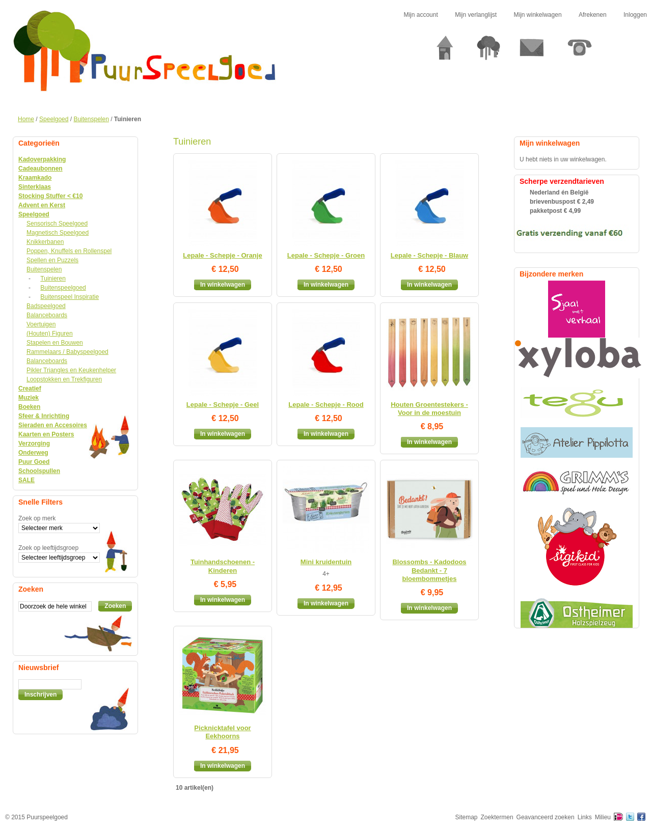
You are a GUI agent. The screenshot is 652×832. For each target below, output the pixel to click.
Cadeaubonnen (40, 168)
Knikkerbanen (45, 241)
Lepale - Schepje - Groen (326, 255)
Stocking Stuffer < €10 (50, 196)
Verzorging (34, 443)
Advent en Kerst (41, 205)
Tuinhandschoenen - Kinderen (223, 566)
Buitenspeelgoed (63, 287)
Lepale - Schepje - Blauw (429, 255)
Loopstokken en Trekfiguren (64, 379)
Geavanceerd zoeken (546, 817)
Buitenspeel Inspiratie (69, 296)
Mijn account (420, 14)
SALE (26, 480)
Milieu (603, 817)
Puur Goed (33, 461)
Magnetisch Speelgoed (57, 232)
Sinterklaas (34, 186)
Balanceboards (46, 315)
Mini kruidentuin (326, 562)
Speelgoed (53, 119)
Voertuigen (41, 324)
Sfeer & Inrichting (43, 416)
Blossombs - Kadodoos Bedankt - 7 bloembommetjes (429, 570)
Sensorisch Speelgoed (57, 223)
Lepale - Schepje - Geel (222, 404)
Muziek (28, 397)
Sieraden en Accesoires (52, 425)
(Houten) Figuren (49, 333)
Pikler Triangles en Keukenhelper (71, 370)
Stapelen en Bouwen (54, 342)
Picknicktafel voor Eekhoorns (222, 732)
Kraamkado (34, 177)
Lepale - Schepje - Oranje (222, 255)
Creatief (29, 388)
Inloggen (635, 14)
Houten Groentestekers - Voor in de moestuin (429, 409)
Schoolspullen (39, 471)
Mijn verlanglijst (476, 14)
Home (26, 119)
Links (585, 817)
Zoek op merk (37, 518)
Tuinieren (53, 278)
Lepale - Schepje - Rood (325, 404)
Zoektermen (497, 817)
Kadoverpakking (42, 159)
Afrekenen (593, 14)
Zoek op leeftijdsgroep (48, 547)
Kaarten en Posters (46, 434)
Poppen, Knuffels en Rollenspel (69, 251)
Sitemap (466, 817)
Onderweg (33, 452)
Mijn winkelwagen (538, 14)
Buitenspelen (90, 119)
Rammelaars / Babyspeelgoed (67, 351)
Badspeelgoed (46, 306)
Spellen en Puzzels (52, 260)
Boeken (29, 406)
